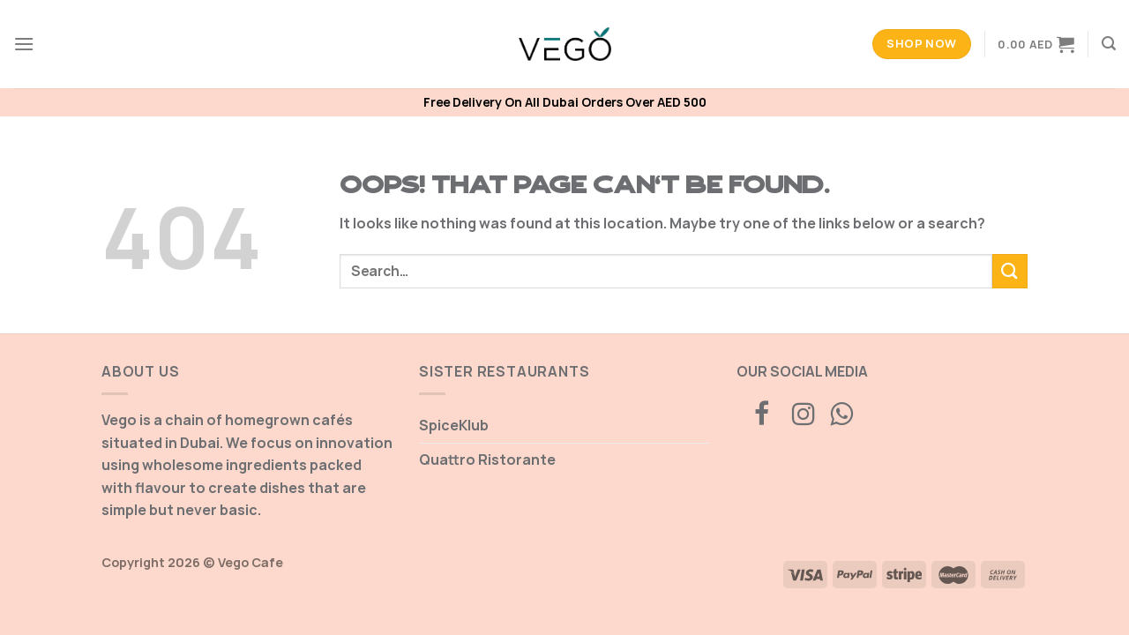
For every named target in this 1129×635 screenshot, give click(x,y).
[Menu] (23, 43)
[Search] (1109, 43)
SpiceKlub (454, 425)
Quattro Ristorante (487, 459)
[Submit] (1010, 271)
